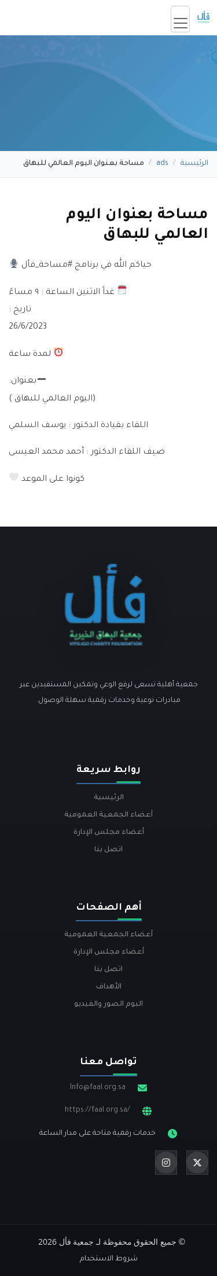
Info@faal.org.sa (98, 1088)
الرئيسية (194, 164)
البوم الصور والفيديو (108, 1005)
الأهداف (109, 987)
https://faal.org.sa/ (97, 1110)
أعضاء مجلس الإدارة (108, 833)
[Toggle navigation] (180, 19)
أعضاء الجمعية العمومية (108, 815)
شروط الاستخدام (109, 1259)
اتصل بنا (108, 850)
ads (162, 164)
